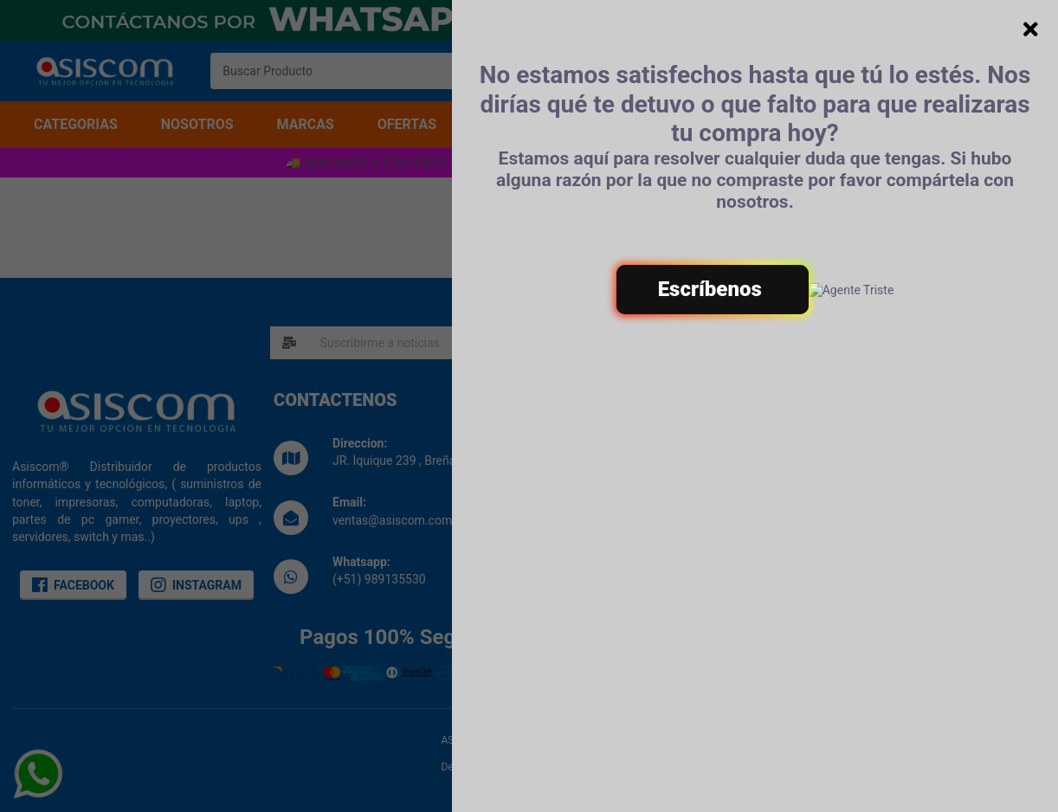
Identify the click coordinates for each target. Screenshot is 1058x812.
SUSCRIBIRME (737, 343)
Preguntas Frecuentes (880, 518)
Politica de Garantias (876, 500)
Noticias (581, 516)
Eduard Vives (586, 767)
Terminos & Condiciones (886, 464)
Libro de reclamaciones (622, 498)
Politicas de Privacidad (882, 482)
